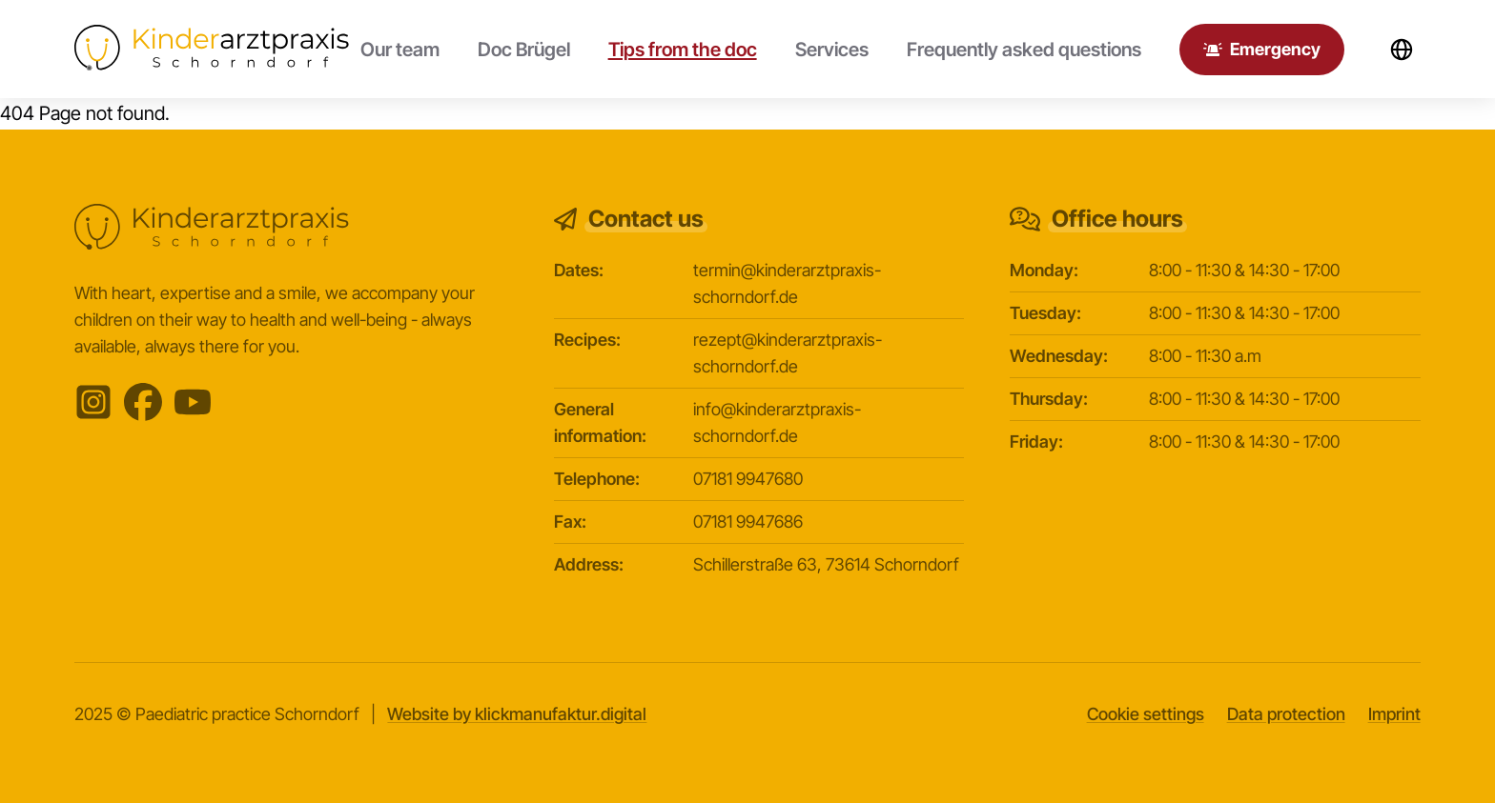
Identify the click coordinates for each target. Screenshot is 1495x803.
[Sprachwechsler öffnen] (1401, 49)
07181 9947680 (748, 479)
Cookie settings (1145, 714)
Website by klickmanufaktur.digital (516, 714)
